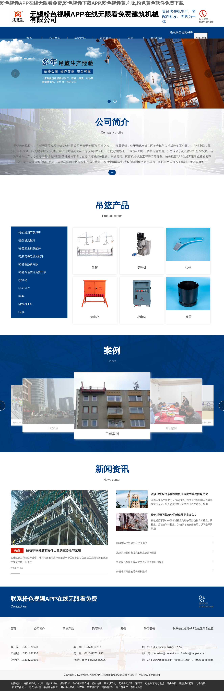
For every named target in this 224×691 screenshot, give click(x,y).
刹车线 (80, 687)
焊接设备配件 (186, 683)
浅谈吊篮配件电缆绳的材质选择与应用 (165, 552)
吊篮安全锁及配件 (29, 248)
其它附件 (24, 288)
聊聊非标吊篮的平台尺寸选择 (165, 543)
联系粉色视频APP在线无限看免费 (193, 628)
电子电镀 (200, 683)
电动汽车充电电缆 (154, 683)
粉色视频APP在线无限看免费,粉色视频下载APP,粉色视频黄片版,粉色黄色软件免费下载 (92, 3)
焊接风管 (65, 683)
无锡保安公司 (126, 683)
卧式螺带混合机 (81, 683)
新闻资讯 (97, 628)
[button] (15, 73)
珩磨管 (139, 683)
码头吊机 (171, 683)
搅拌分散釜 (52, 683)
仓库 (21, 312)
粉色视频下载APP (29, 232)
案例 (123, 628)
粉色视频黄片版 (28, 264)
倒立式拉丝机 (67, 687)
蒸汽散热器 (137, 687)
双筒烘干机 (110, 683)
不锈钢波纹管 (50, 687)
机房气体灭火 (19, 687)
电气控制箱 (35, 687)
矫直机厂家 (93, 687)
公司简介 (39, 628)
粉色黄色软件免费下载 (32, 272)
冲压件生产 (122, 687)
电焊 (21, 296)
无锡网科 (155, 674)
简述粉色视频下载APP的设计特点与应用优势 (165, 562)
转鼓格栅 (96, 683)
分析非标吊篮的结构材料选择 (165, 571)
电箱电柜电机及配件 (31, 256)
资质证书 (149, 628)
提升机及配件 (27, 240)
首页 (13, 628)
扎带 (40, 683)
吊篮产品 (68, 628)
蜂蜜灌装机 (30, 683)
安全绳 (22, 280)
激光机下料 (25, 304)
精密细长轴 (107, 687)
